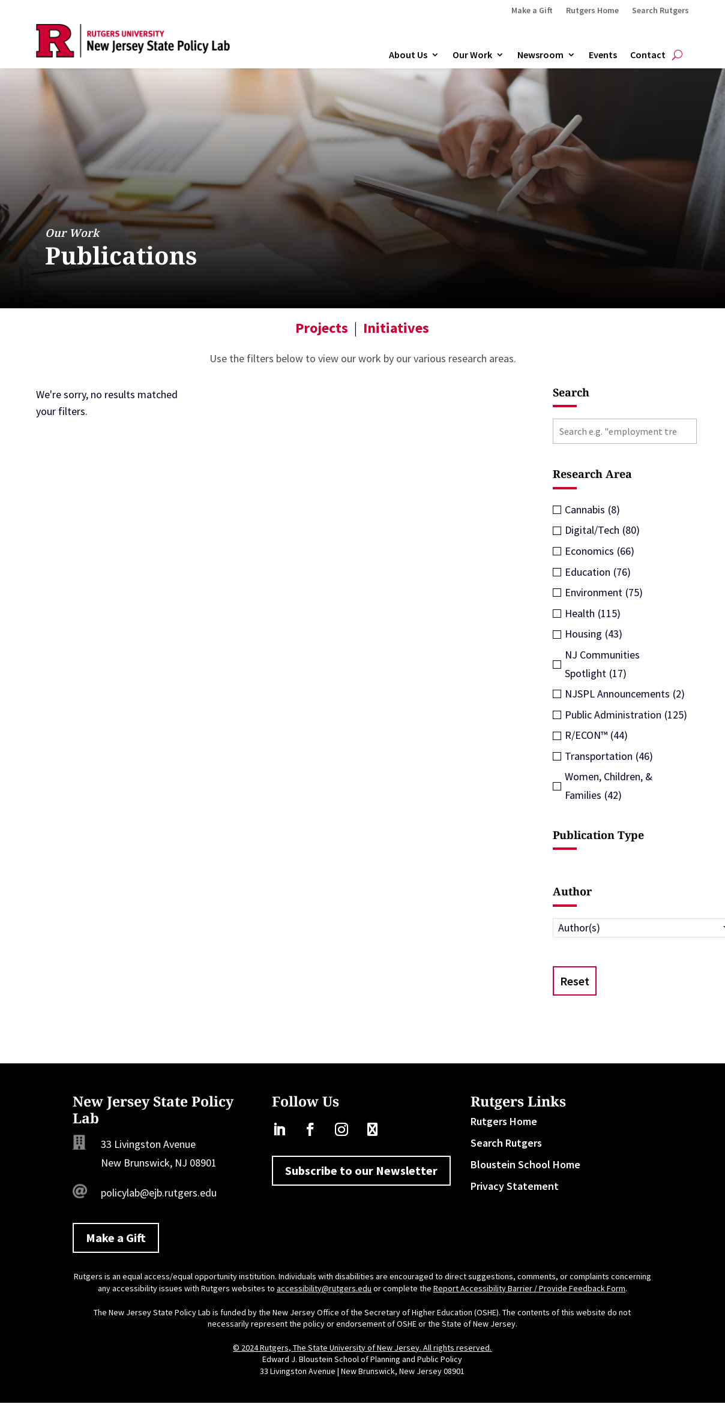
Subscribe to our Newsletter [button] (361, 1170)
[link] (133, 54)
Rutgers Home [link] (592, 11)
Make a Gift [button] (116, 1237)
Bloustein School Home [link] (525, 1164)
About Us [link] (408, 55)
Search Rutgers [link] (660, 11)
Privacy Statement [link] (515, 1186)
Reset (574, 980)
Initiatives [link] (396, 327)
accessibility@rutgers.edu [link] (324, 1288)
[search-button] (677, 55)
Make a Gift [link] (532, 11)
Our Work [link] (472, 55)
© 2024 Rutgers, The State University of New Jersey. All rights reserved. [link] (362, 1347)
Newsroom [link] (540, 55)
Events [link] (603, 55)
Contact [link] (648, 55)
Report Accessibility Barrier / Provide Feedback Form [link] (529, 1288)
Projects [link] (321, 327)
